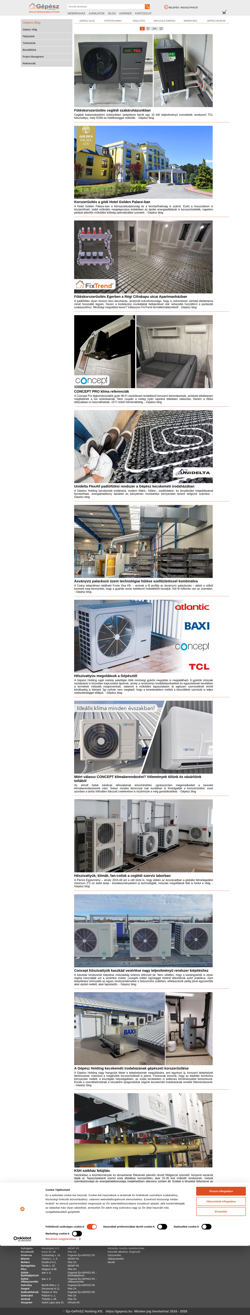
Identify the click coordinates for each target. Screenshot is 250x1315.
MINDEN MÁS (190, 21)
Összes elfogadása (221, 1260)
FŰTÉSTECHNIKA (113, 21)
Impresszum (195, 1231)
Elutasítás (221, 1280)
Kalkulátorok (167, 1241)
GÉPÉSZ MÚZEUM (216, 21)
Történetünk (29, 43)
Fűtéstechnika (115, 1224)
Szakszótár (167, 1244)
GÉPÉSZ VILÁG (87, 21)
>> (154, 28)
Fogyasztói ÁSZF (198, 1224)
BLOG (112, 13)
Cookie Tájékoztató (199, 1234)
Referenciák (29, 63)
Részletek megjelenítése (60, 1308)
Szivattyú (113, 1244)
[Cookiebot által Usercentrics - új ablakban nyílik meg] (22, 1308)
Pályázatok (28, 36)
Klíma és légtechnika (119, 1234)
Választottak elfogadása (221, 1270)
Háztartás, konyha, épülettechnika (126, 1248)
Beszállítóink (29, 49)
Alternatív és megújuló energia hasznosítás (131, 1220)
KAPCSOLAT (143, 13)
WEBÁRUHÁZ (76, 13)
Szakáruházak (197, 1220)
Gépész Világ (30, 29)
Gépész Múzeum (170, 1224)
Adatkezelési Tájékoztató (202, 1237)
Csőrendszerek (116, 1231)
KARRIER (125, 13)
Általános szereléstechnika (122, 1237)
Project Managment (33, 56)
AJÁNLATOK (97, 13)
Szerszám (113, 1241)
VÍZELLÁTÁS (138, 21)
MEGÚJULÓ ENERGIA (164, 21)
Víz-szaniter (114, 1227)
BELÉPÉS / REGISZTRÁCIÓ (183, 7)
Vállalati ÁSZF (197, 1227)
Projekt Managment (171, 1237)
